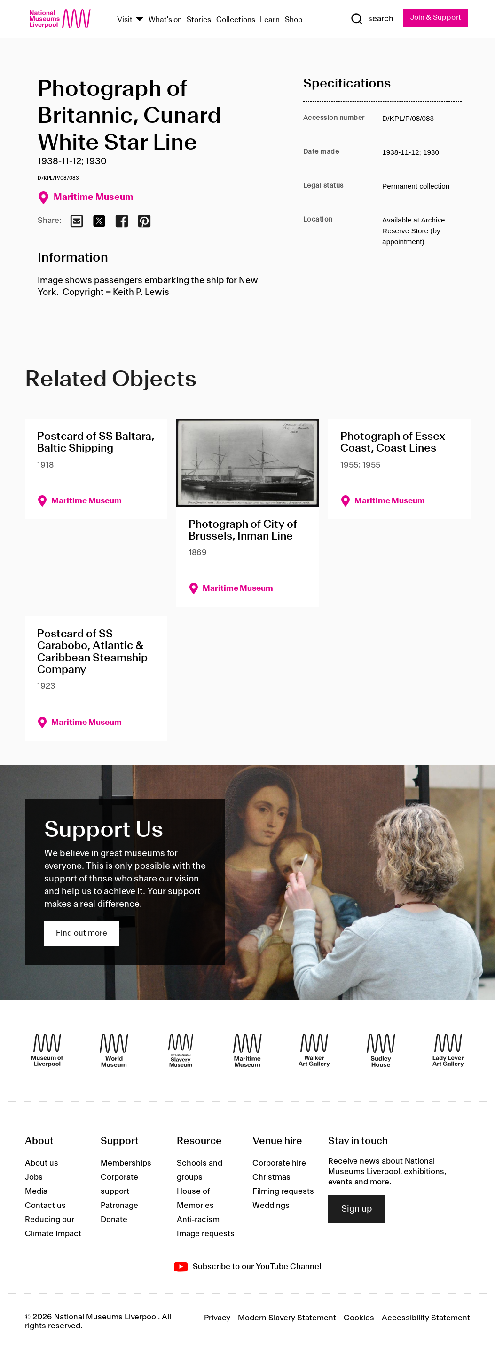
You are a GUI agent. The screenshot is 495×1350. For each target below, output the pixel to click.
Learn (270, 20)
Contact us (45, 1206)
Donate (114, 1220)
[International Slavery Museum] (180, 1050)
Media (36, 1192)
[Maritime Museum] (247, 1050)
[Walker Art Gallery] (314, 1050)
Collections (235, 20)
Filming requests (283, 1192)
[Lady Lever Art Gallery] (448, 1050)
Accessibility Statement (426, 1318)
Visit (125, 20)
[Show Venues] (139, 20)
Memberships (126, 1163)
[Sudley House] (381, 1050)
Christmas (271, 1178)
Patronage (119, 1206)
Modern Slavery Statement (287, 1318)
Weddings (271, 1206)
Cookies (359, 1318)
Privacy (217, 1318)
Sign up (356, 1210)
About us (41, 1163)
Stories (199, 20)
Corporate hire (279, 1163)
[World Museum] (114, 1050)
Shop (294, 20)
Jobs (34, 1178)
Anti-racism (198, 1220)
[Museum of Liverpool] (47, 1050)
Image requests (206, 1234)
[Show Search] (370, 19)
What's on (165, 20)
